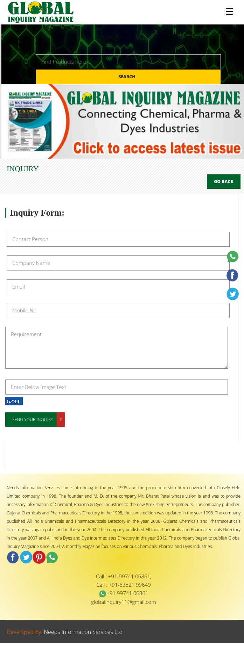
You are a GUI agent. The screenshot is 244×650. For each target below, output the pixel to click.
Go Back (223, 182)
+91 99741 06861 (123, 593)
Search (127, 77)
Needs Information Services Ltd (83, 632)
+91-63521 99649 (130, 584)
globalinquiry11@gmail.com (123, 601)
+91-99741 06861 (129, 576)
